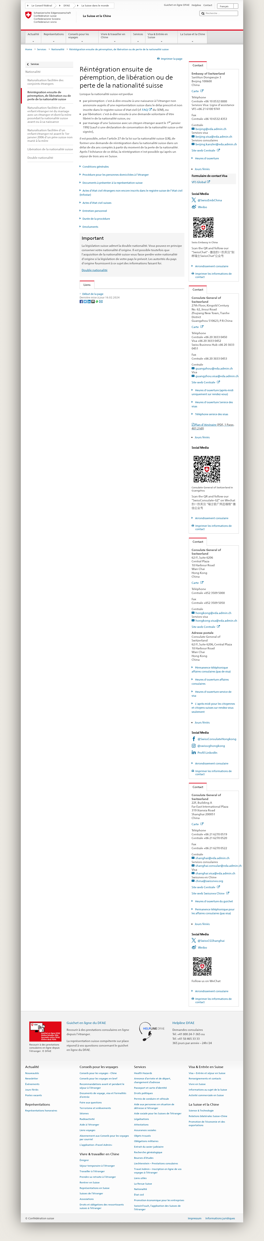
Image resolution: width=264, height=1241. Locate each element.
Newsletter (31, 1078)
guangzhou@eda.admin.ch (214, 368)
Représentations (53, 38)
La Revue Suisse (143, 1183)
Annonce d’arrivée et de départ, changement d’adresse (152, 1080)
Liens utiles (140, 1178)
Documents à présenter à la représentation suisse (112, 182)
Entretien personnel (94, 210)
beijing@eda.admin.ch (211, 129)
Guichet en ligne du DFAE (86, 1023)
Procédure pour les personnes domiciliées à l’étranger (115, 174)
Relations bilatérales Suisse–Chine (208, 1116)
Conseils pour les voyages (82, 38)
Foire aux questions (91, 1102)
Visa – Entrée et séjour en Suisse (207, 1073)
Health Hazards (143, 1073)
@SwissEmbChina (210, 200)
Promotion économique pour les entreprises (159, 1200)
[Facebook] (82, 392)
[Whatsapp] (97, 392)
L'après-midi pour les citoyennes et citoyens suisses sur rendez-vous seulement (213, 707)
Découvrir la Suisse (97, 352)
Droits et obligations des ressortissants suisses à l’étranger (102, 1206)
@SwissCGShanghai (211, 940)
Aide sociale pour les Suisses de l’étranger (158, 1113)
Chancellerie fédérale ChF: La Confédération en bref (119, 372)
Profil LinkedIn (207, 752)
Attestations (141, 1124)
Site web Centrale (206, 150)
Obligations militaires (146, 1141)
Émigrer (84, 1160)
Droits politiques (143, 1093)
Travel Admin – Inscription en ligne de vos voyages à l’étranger (158, 1170)
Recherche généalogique (148, 1152)
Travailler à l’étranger (92, 1171)
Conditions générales (95, 166)
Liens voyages (87, 1130)
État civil (139, 1194)
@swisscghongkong (211, 745)
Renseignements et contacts (205, 1078)
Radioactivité (87, 1119)
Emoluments (90, 226)
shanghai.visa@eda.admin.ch (215, 873)
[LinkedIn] (89, 392)
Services (138, 38)
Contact (196, 65)
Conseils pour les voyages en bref (98, 1078)
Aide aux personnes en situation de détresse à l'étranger (154, 1106)
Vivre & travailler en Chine (115, 38)
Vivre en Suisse (197, 1084)
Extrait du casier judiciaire (149, 1146)
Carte (198, 91)
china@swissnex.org (209, 881)
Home (28, 49)
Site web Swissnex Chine (210, 893)
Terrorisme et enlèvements (95, 1107)
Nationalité (57, 49)
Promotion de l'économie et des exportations (207, 1123)
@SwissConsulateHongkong (217, 739)
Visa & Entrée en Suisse (162, 38)
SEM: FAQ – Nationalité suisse (104, 300)
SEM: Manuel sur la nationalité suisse (109, 307)
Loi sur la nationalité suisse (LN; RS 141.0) (112, 313)
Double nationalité (94, 270)
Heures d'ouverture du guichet (213, 901)
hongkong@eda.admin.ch (213, 613)
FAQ (147, 109)
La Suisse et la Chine (192, 38)
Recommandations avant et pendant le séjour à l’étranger (102, 1086)
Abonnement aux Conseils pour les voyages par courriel (104, 1137)
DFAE (67, 5)
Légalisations (141, 1119)
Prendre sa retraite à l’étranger (98, 1176)
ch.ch (87, 358)
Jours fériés (202, 169)
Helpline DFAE (183, 1023)
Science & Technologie (201, 1110)
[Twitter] (85, 392)
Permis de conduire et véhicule (151, 1098)
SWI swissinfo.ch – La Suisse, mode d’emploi (114, 365)
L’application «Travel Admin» (96, 1144)
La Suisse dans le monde (95, 5)
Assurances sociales (145, 1130)
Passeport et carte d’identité (150, 1087)
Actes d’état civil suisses (96, 202)
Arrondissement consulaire (211, 266)
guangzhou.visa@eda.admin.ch (217, 376)
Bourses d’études (143, 1157)
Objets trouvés (142, 1135)
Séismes (84, 1113)
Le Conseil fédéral (42, 5)
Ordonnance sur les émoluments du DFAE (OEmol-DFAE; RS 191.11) (129, 327)
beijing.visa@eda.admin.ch (214, 136)
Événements (32, 1084)
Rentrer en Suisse (90, 1182)
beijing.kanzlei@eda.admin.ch (216, 144)
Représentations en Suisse (95, 1187)
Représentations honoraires (41, 1110)
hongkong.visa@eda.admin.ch (216, 620)
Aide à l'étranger (89, 1124)
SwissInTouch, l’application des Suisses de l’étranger (157, 1207)
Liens (85, 284)
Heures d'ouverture (206, 158)
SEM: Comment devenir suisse (104, 293)
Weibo (202, 207)
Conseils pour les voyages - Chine (98, 1073)
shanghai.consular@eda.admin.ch (219, 865)
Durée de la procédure (96, 218)
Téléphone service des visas (211, 414)
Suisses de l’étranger (91, 1193)
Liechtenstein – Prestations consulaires (156, 1163)
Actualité (33, 38)
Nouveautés (32, 1073)
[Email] (101, 392)
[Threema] (93, 392)
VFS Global (201, 182)
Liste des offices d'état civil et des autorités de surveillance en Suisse (129, 345)
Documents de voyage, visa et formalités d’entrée (103, 1095)
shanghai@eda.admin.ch (213, 858)
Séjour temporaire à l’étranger (97, 1165)
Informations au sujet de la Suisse (208, 1089)
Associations (87, 1199)
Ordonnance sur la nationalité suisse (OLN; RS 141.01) (120, 320)
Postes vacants (33, 1095)
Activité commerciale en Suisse (206, 1095)
